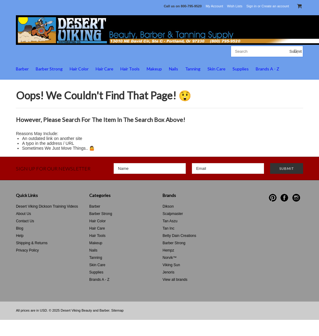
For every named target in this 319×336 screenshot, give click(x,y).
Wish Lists (234, 6)
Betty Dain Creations (179, 236)
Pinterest (273, 198)
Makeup (154, 68)
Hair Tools (130, 68)
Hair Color (79, 68)
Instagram (296, 198)
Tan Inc (168, 228)
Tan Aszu (170, 221)
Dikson (168, 206)
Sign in (251, 6)
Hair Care (104, 68)
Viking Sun (171, 265)
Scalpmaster (173, 214)
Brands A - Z (267, 68)
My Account (214, 6)
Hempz (168, 250)
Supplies (241, 68)
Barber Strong (49, 68)
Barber (22, 68)
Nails (173, 68)
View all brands (175, 279)
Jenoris (168, 272)
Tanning (192, 68)
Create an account (275, 6)
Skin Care (216, 68)
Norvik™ (170, 258)
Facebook (284, 198)
